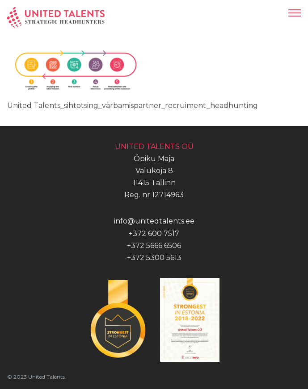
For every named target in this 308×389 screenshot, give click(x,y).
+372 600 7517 (154, 233)
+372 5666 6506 (154, 245)
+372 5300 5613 (154, 257)
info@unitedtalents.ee (154, 221)
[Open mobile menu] (294, 13)
